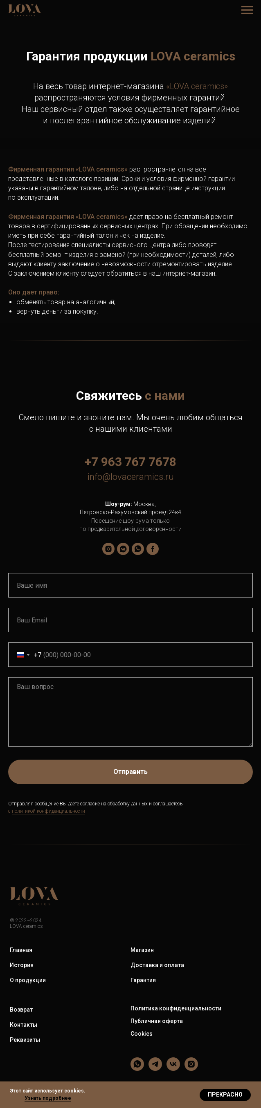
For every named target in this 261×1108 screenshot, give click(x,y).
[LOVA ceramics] (123, 549)
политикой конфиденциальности (48, 811)
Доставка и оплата (157, 965)
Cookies (141, 1033)
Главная (21, 950)
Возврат (21, 1009)
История (22, 965)
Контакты (23, 1024)
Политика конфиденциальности (175, 1008)
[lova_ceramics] (108, 549)
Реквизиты (25, 1040)
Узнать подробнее (48, 1098)
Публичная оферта (156, 1021)
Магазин (142, 950)
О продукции (28, 980)
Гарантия (143, 980)
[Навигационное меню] (247, 10)
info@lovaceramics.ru (131, 477)
